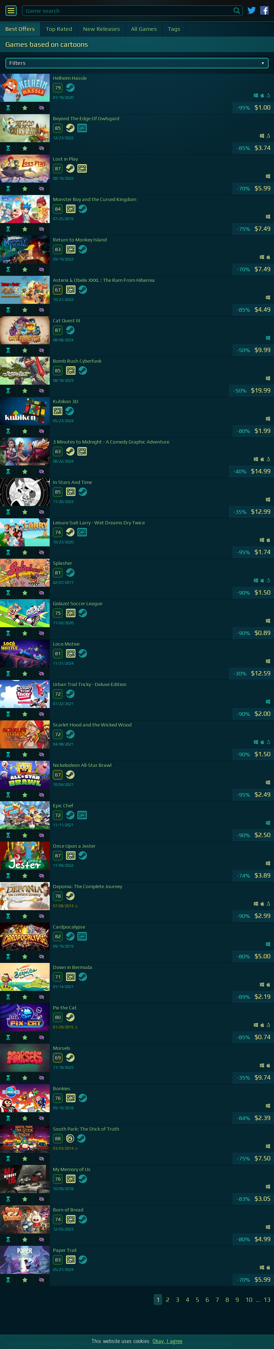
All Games (144, 29)
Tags (174, 29)
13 (266, 1299)
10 (248, 1299)
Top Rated (59, 29)
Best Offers (20, 29)
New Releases (101, 29)
